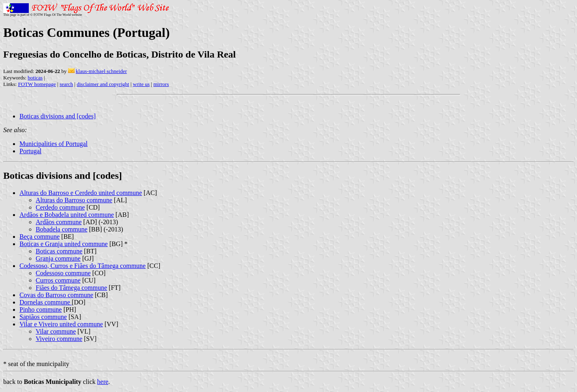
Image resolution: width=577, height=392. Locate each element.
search (66, 84)
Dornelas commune (45, 302)
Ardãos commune (59, 221)
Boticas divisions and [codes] (57, 116)
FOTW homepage (37, 84)
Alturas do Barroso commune (74, 200)
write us (141, 84)
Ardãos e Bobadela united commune (66, 214)
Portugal (30, 151)
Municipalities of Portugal (53, 143)
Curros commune (58, 280)
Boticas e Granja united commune (63, 243)
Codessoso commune (63, 273)
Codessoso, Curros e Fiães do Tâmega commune (82, 265)
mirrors (161, 84)
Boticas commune (59, 251)
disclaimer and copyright (103, 84)
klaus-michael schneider (101, 71)
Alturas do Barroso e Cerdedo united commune (80, 192)
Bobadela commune (62, 229)
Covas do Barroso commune (56, 294)
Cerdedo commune (60, 207)
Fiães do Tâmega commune (71, 287)
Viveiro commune (59, 338)
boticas (35, 78)
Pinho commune (40, 309)
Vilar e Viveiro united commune (61, 324)
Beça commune (39, 236)
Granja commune (58, 258)
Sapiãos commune (43, 316)
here (103, 381)
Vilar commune (56, 331)
